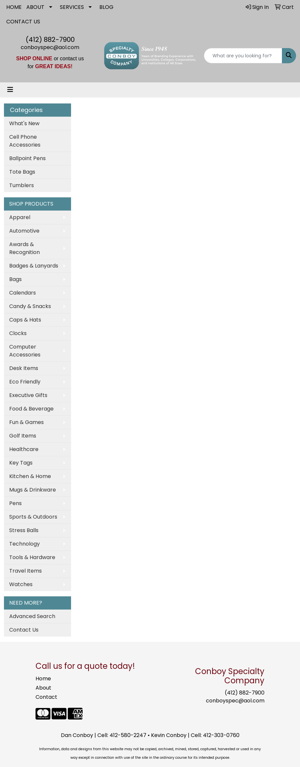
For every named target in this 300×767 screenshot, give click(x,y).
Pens (15, 503)
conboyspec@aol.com (50, 47)
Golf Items (22, 436)
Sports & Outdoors (33, 517)
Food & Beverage (31, 408)
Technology (24, 544)
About (43, 688)
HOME (14, 7)
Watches (21, 584)
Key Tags (21, 463)
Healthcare (23, 449)
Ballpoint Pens (27, 158)
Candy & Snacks (30, 306)
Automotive (24, 231)
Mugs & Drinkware (32, 490)
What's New (24, 123)
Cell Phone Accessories (24, 141)
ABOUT (35, 7)
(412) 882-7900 (50, 39)
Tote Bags (22, 172)
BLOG (106, 7)
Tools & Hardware (32, 557)
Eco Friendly (24, 381)
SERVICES (72, 7)
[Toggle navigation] (10, 89)
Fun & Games (26, 422)
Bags (15, 279)
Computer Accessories (24, 350)
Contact (46, 697)
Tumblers (21, 185)
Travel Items (25, 571)
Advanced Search (32, 616)
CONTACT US (23, 21)
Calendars (22, 293)
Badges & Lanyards (33, 266)
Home (43, 678)
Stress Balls (23, 530)
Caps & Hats (25, 320)
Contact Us (23, 630)
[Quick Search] (243, 55)
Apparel (19, 217)
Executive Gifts (28, 395)
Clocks (18, 333)
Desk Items (23, 368)
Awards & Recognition (24, 248)
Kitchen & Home (30, 476)
